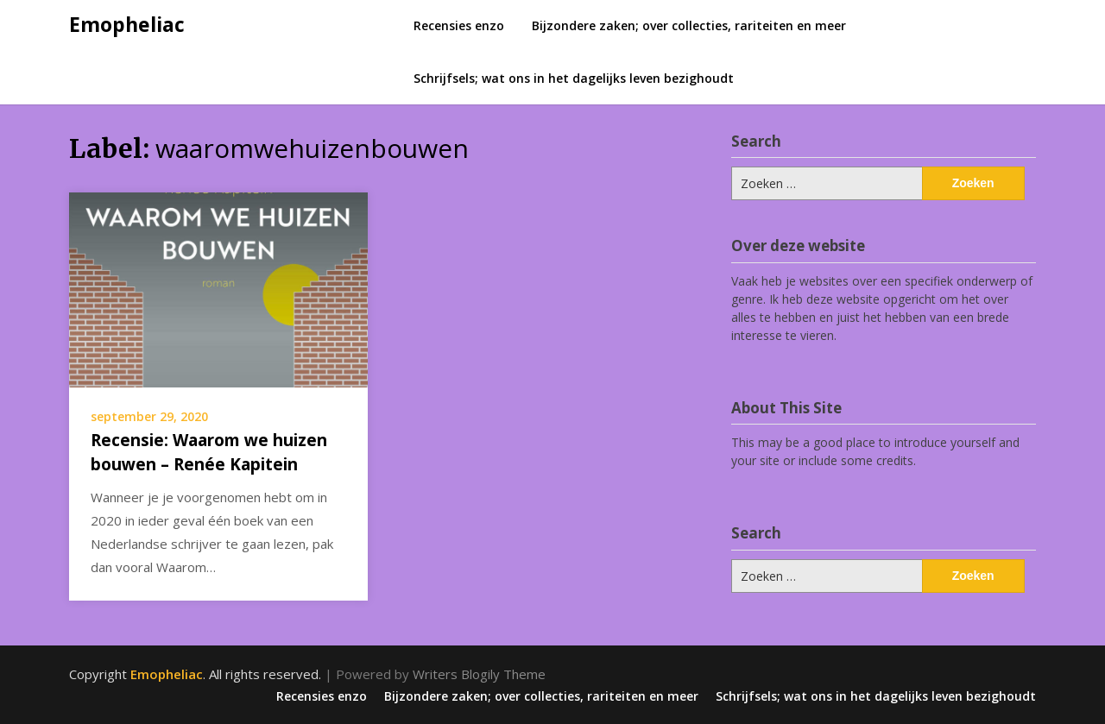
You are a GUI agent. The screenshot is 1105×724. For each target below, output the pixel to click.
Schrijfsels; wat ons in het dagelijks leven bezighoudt (574, 78)
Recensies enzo (459, 25)
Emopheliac (127, 24)
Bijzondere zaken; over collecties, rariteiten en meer (689, 25)
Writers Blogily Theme (479, 674)
